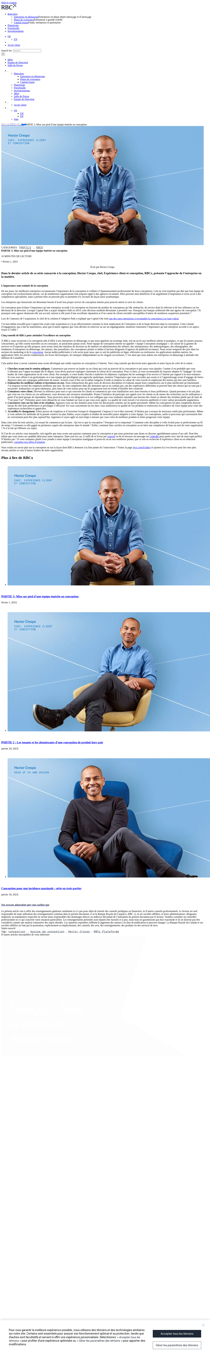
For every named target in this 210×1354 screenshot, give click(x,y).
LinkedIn (154, 436)
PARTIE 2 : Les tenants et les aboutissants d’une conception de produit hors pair (52, 742)
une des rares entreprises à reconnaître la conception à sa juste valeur (144, 318)
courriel (111, 436)
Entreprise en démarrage (26, 17)
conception (37, 352)
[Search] (3, 54)
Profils (25, 247)
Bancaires (13, 14)
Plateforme (13, 25)
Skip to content (9, 2)
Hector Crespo (79, 931)
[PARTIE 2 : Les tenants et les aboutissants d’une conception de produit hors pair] (109, 730)
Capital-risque (21, 22)
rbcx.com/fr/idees (142, 447)
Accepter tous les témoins (177, 1333)
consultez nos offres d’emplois (29, 442)
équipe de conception (47, 931)
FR (9, 36)
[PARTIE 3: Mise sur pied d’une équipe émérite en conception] (109, 584)
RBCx (39, 247)
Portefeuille (13, 28)
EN (15, 39)
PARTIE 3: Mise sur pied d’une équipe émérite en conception (40, 596)
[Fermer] (203, 1325)
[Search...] (27, 50)
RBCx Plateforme (106, 931)
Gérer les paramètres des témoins (177, 1345)
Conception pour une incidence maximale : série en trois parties (41, 888)
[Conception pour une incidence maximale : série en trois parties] (109, 876)
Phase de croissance (24, 19)
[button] (25, 904)
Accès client (14, 45)
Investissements (16, 31)
